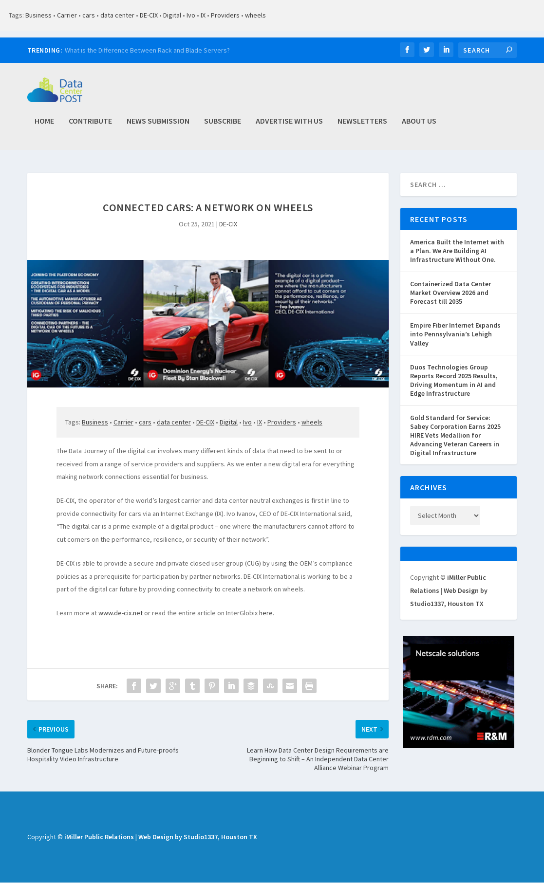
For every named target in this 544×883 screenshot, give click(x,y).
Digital (172, 15)
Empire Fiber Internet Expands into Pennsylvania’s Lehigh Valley (455, 335)
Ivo (191, 15)
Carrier (67, 15)
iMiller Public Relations (99, 837)
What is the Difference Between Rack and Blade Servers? (147, 50)
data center (117, 15)
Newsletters (362, 125)
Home (44, 125)
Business (38, 15)
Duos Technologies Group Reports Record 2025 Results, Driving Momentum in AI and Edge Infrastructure (454, 381)
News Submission (158, 125)
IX (203, 15)
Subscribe (222, 125)
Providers (225, 15)
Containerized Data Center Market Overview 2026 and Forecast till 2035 (450, 293)
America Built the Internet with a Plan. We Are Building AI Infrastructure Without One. (457, 252)
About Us (419, 125)
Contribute (90, 125)
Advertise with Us (289, 125)
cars (88, 15)
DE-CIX (149, 15)
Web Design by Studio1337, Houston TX (197, 837)
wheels (255, 15)
